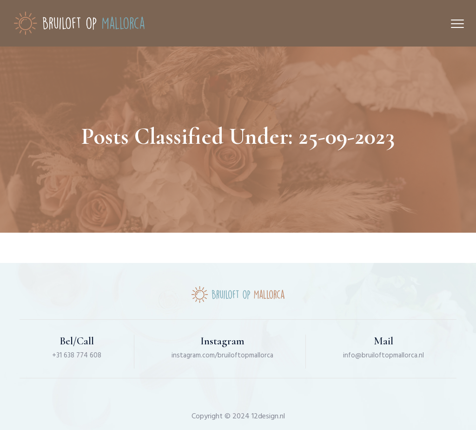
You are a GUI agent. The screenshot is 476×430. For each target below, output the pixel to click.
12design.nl (268, 416)
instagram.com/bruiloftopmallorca (222, 355)
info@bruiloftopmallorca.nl (383, 355)
